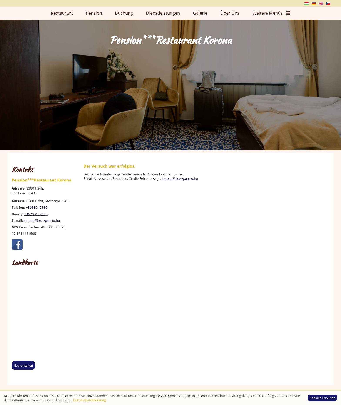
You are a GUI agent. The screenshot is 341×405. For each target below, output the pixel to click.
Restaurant (62, 13)
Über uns (229, 13)
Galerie (200, 13)
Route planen (23, 365)
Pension (94, 13)
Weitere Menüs (271, 13)
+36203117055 (36, 214)
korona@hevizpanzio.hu (42, 220)
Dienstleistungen (163, 13)
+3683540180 (36, 207)
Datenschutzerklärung (89, 400)
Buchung (124, 13)
